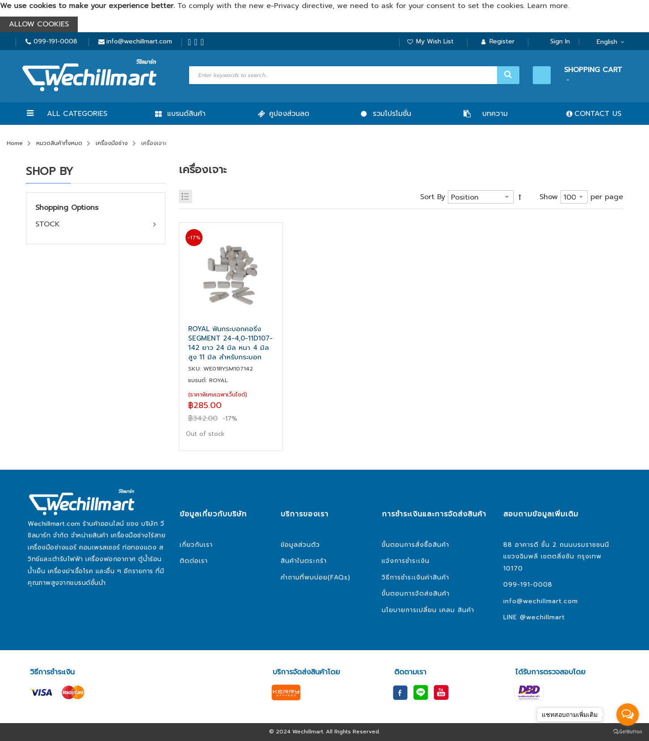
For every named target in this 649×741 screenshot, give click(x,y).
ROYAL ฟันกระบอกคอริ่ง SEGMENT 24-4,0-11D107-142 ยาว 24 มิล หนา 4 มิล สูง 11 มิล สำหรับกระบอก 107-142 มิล (230, 343)
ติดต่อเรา (194, 561)
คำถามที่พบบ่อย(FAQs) (315, 577)
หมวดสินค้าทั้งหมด (59, 143)
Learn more (547, 5)
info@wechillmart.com (139, 41)
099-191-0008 (55, 41)
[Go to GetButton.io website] (627, 732)
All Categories (77, 113)
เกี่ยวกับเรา (196, 544)
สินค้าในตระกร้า (304, 561)
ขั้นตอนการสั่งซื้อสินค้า (415, 544)
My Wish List (435, 41)
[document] (324, 16)
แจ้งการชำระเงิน (406, 561)
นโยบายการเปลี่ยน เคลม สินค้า (428, 610)
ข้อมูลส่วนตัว (300, 544)
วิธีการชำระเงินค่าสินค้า (415, 577)
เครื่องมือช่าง (112, 143)
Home (15, 143)
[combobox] (353, 75)
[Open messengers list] (627, 714)
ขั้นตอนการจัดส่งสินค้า (416, 593)
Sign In (560, 41)
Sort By (432, 197)
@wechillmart (542, 617)
